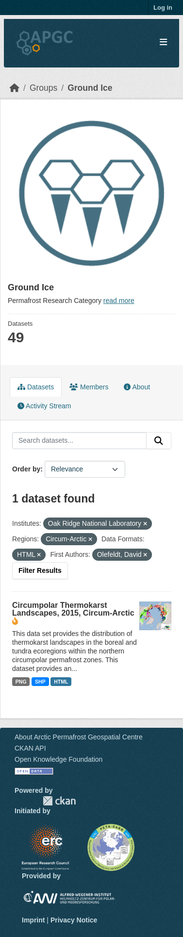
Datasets (35, 387)
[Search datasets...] (79, 441)
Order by (26, 469)
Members (88, 387)
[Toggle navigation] (163, 42)
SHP (40, 682)
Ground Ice (89, 88)
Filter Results (40, 570)
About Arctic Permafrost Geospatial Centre (79, 737)
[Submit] (158, 441)
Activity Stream (44, 406)
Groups (43, 88)
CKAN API (30, 748)
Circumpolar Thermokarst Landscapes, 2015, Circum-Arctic (73, 609)
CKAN (59, 801)
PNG (21, 682)
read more (118, 300)
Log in (162, 7)
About (137, 387)
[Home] (14, 88)
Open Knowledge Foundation (58, 759)
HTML (61, 682)
